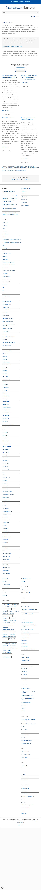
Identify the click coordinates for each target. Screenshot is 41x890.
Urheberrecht (5, 539)
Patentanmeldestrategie (7, 412)
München (27, 168)
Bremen (17, 167)
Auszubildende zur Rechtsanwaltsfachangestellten (11, 242)
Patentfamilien (5, 438)
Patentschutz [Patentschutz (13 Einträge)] (5, 638)
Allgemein (14, 166)
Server (10, 170)
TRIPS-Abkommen (6, 531)
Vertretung (22, 170)
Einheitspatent (5, 267)
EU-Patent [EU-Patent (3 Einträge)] (5, 611)
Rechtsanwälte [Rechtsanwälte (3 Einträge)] (5, 645)
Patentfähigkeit (5, 435)
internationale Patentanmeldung (9, 342)
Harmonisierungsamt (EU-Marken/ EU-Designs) (29, 610)
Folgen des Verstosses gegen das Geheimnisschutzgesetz (9, 192)
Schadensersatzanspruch (7, 511)
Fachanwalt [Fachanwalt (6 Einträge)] (10, 611)
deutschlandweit (22, 167)
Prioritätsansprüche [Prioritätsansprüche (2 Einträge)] (6, 643)
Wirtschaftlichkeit (6, 564)
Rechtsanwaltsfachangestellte (8, 494)
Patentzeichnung (6, 469)
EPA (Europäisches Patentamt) (28, 695)
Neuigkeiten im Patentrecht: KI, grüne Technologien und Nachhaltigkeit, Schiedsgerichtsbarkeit (10, 200)
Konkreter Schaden (6, 362)
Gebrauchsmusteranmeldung (8, 318)
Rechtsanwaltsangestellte (7, 491)
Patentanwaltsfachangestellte (8, 424)
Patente (4, 429)
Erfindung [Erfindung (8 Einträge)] (14, 608)
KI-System (5, 356)
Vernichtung (5, 550)
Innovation (5, 339)
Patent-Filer (24, 671)
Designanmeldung (25, 589)
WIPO (23, 710)
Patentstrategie (6, 460)
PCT (3, 471)
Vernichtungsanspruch (7, 553)
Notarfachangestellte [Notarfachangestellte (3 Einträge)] (11, 622)
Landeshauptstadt (18, 168)
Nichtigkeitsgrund (6, 401)
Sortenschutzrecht (6, 519)
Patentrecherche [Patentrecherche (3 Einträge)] (6, 636)
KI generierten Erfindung (7, 350)
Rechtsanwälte (31, 166)
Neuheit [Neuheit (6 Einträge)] (4, 622)
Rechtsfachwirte (6, 497)
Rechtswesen (5, 502)
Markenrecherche (25, 637)
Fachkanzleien (20, 69)
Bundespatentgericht (6, 253)
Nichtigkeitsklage (6, 404)
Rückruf (4, 505)
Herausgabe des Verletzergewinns (9, 336)
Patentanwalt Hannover (26, 188)
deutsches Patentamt (26, 660)
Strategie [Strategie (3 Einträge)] (4, 650)
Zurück (33, 17)
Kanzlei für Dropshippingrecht (27, 613)
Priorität (4, 474)
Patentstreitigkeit (6, 463)
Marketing (5, 390)
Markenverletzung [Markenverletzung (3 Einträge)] (13, 620)
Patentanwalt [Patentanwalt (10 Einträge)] (5, 627)
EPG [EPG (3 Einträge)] (15, 606)
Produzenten (5, 483)
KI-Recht (23, 732)
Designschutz (5, 259)
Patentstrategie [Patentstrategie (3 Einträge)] (12, 638)
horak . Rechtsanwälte (26, 592)
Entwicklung (5, 284)
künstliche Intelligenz (6, 364)
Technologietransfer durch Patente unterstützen (28, 118)
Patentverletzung (6, 466)
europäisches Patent (6, 307)
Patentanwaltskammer (26, 737)
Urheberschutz (5, 542)
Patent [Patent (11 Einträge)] (4, 624)
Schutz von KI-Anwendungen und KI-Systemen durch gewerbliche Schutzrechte (29, 77)
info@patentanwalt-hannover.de (24, 1)
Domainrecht (24, 791)
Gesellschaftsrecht (25, 793)
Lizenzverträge (5, 376)
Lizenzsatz (5, 373)
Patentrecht (5, 455)
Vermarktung (5, 547)
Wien (25, 170)
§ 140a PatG (5, 222)
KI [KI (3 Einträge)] (13, 615)
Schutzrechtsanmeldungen (27, 740)
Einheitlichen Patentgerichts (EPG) (9, 262)
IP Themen (24, 663)
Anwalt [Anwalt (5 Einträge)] (4, 604)
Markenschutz (5, 384)
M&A (23, 810)
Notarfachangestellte (7, 407)
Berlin (11, 167)
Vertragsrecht (24, 779)
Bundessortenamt (25, 751)
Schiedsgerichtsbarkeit (7, 514)
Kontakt (4, 592)
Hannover (9, 168)
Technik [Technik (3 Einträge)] (9, 650)
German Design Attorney (27, 606)
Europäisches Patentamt (7, 310)
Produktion (5, 480)
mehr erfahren (5, 110)
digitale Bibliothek (28, 167)
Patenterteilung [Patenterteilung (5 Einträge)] (13, 631)
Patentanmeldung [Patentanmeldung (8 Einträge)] (10, 624)
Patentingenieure (6, 449)
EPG (3, 290)
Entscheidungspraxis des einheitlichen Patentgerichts (9, 76)
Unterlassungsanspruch (7, 536)
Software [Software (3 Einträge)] (4, 647)
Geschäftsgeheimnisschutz (8, 321)
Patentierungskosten (6, 443)
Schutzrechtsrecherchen (26, 743)
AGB (3, 228)
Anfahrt (23, 581)
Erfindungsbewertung (7, 301)
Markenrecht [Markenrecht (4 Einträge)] (12, 618)
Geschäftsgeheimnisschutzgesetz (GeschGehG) (9, 325)
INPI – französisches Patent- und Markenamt (28, 699)
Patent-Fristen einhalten (8, 118)
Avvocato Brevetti (25, 657)
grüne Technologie (6, 331)
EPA (3, 287)
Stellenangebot (5, 528)
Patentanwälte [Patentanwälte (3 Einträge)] (5, 631)
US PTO (23, 708)
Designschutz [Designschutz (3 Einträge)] (9, 604)
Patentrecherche (6, 452)
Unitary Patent (5, 533)
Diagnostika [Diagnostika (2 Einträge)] (15, 604)
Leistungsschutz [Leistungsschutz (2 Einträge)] (6, 618)
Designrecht (5, 256)
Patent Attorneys (25, 734)
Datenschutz (19, 822)
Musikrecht (5, 393)
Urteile (3, 167)
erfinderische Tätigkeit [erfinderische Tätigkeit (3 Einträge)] (7, 608)
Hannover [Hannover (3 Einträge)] (12, 613)
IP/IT (23, 799)
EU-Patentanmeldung (7, 304)
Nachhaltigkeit (5, 398)
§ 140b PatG (5, 225)
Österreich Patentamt (26, 702)
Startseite (4, 525)
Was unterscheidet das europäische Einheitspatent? (9, 209)
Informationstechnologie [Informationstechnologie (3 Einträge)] (7, 615)
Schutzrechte (5, 516)
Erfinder (4, 293)
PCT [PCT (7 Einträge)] (11, 641)
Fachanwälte (22, 166)
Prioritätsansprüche (6, 477)
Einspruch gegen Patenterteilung (9, 270)
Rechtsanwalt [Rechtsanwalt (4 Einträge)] (14, 643)
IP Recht (23, 726)
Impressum (5, 595)
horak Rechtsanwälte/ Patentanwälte (29, 723)
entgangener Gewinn (6, 281)
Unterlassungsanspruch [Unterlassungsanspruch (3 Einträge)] (7, 652)
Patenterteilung (6, 432)
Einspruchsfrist (5, 273)
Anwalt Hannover (25, 788)
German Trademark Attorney (27, 622)
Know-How (5, 359)
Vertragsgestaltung (6, 556)
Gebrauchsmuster (6, 315)
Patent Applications (25, 668)
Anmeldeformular (6, 233)
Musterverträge (25, 777)
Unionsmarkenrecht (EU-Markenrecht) (29, 649)
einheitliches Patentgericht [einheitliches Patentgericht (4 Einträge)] (7, 606)
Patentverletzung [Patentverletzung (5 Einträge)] (6, 641)
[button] (2, 887)
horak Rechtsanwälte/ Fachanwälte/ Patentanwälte (28, 720)
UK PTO (23, 705)
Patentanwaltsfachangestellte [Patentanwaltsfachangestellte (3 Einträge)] (8, 629)
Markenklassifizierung (26, 634)
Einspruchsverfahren (6, 276)
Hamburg (5, 168)
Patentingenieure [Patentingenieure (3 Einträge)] (12, 634)
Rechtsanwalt (5, 486)
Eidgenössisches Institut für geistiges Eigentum (29, 692)
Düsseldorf (33, 167)
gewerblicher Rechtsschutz (8, 328)
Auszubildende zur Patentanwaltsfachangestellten (11, 239)
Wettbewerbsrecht (6, 562)
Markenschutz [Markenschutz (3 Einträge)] (5, 620)
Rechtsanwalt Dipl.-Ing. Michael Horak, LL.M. (12, 46)
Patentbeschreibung (6, 426)
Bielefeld (14, 167)
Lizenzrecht (5, 370)
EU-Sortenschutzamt (26, 754)
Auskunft (4, 236)
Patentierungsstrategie (7, 446)
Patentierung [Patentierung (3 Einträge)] (5, 634)
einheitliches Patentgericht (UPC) (9, 264)
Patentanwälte (26, 166)
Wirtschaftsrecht (6, 570)
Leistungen (24, 191)
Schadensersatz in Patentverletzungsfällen (10, 195)
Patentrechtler (25, 677)
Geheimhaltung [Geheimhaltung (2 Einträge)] (5, 613)
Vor (37, 17)
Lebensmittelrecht (25, 807)
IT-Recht (23, 802)
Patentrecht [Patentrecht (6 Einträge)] (12, 636)
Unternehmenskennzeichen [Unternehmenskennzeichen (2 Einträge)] (8, 654)
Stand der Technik (6, 522)
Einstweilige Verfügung (7, 279)
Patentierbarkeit (6, 440)
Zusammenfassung (6, 573)
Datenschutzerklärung (26, 578)
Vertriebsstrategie (6, 559)
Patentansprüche (6, 418)
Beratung (17, 166)
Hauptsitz (12, 168)
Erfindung (4, 298)
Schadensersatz (6, 508)
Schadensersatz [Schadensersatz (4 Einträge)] (13, 645)
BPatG (4, 250)
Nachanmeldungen (6, 395)
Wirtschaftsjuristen (6, 567)
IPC (3, 348)
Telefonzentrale (17, 170)
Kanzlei (4, 589)
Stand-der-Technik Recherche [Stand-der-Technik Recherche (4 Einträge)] (13, 647)
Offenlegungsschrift (6, 409)
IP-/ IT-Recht (24, 729)
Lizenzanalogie (5, 367)
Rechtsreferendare (6, 500)
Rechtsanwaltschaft (5, 170)
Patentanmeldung (6, 415)
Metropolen (23, 168)
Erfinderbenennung (6, 295)
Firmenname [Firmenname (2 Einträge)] (16, 611)
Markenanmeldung (6, 379)
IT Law (23, 774)
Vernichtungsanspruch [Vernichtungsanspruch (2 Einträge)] (7, 657)
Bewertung (5, 248)
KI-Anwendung (5, 353)
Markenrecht (5, 381)
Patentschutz (5, 457)
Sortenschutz (24, 757)
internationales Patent (7, 345)
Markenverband (6, 387)
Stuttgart (12, 170)
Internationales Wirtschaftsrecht (28, 796)
